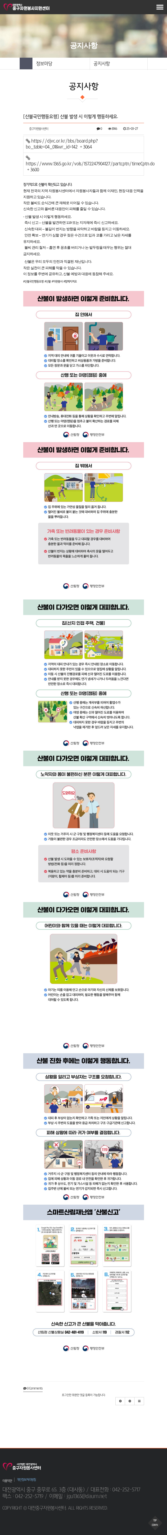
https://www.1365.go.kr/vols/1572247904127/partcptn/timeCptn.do (85, 164)
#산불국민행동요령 (33, 281)
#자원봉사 (57, 281)
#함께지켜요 (70, 281)
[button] (61, 64)
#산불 (48, 281)
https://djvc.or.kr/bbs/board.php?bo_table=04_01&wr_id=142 (62, 144)
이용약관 (7, 1480)
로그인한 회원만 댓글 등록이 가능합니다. (83, 1395)
